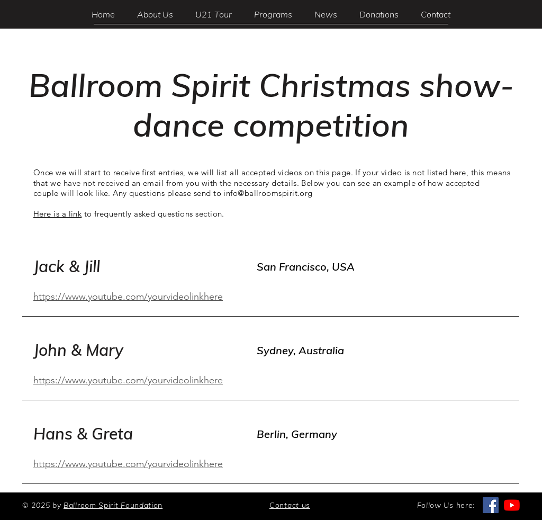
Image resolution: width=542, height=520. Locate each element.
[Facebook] (491, 505)
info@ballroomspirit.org (267, 193)
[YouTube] (512, 505)
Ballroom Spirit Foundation (113, 505)
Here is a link (57, 214)
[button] (273, 14)
